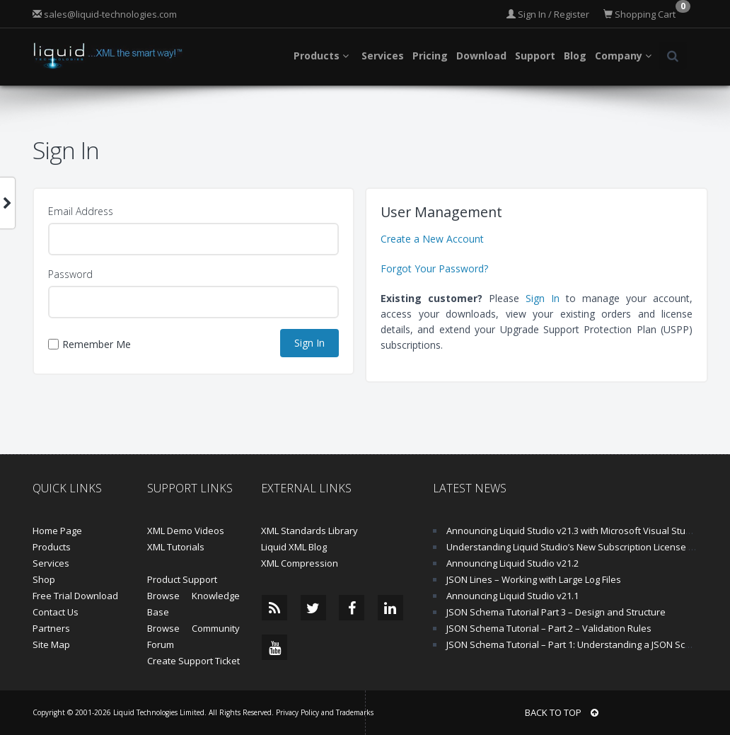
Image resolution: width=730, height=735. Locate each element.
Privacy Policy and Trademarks (324, 712)
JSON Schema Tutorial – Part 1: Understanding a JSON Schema (577, 644)
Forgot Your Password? (434, 268)
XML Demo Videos (185, 530)
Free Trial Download (75, 595)
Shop (44, 579)
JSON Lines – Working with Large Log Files (533, 579)
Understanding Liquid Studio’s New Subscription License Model (580, 546)
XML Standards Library (309, 530)
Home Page (57, 530)
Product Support (182, 579)
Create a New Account (432, 238)
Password (70, 274)
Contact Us (56, 612)
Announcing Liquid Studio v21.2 (512, 563)
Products (52, 546)
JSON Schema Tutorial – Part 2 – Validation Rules (548, 628)
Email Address (80, 211)
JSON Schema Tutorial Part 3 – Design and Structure (556, 612)
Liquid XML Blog (294, 546)
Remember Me (89, 344)
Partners (51, 628)
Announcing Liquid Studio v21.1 (512, 595)
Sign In (543, 298)
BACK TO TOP (561, 712)
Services (51, 563)
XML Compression (299, 563)
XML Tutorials (175, 546)
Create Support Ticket (193, 660)
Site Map (51, 644)
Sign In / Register (547, 14)
